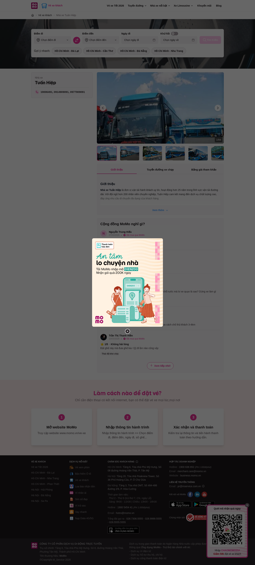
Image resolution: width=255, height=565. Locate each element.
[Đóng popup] (127, 331)
